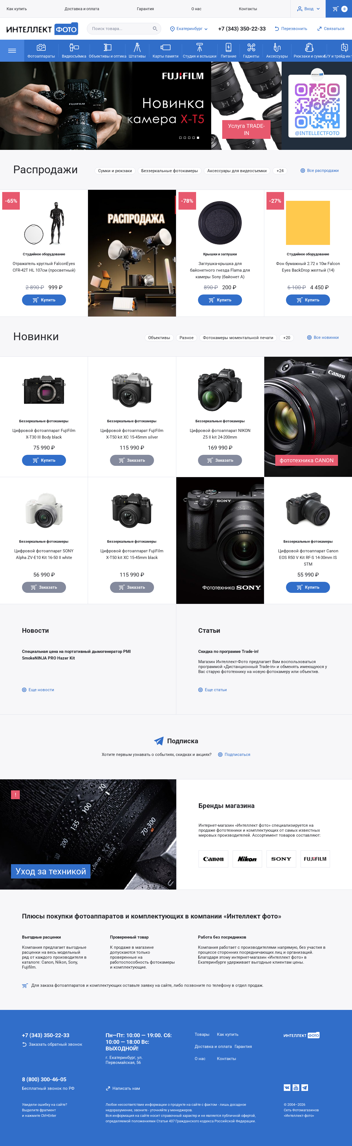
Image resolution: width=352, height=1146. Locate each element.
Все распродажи (323, 170)
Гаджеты (251, 50)
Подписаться (237, 754)
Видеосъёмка (74, 50)
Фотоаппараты (41, 50)
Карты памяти (165, 50)
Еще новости (41, 689)
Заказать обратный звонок (55, 1044)
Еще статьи (216, 689)
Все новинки (326, 337)
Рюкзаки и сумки (309, 50)
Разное (187, 337)
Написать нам (126, 1088)
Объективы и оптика (107, 50)
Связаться (334, 28)
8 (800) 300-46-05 (44, 1079)
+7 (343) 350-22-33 (242, 28)
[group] (105, 106)
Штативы (137, 50)
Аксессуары (277, 50)
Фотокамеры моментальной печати (238, 337)
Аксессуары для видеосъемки (237, 170)
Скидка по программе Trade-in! (228, 651)
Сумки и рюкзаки (115, 170)
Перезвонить (294, 28)
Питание (228, 50)
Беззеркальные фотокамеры (169, 170)
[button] (180, 138)
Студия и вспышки (199, 50)
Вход (309, 8)
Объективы (159, 337)
